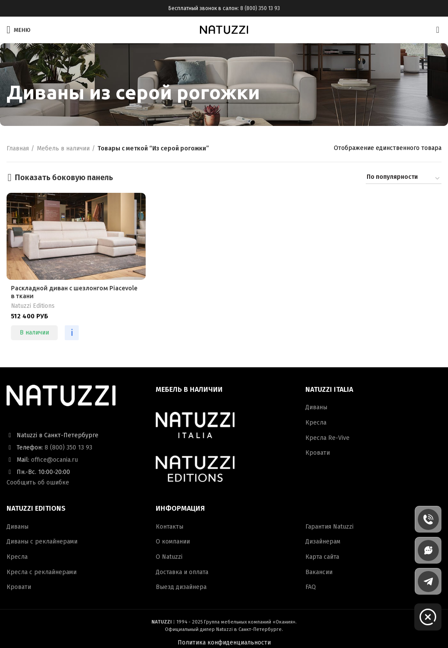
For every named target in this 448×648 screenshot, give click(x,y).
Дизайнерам (322, 541)
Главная (18, 148)
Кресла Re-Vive (327, 438)
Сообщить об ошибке (38, 482)
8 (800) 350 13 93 (260, 8)
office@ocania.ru (54, 459)
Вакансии (318, 572)
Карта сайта (322, 557)
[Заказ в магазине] (403, 178)
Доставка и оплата (182, 572)
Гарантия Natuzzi (329, 526)
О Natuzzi (169, 557)
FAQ (310, 587)
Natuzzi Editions (33, 306)
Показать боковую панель (64, 177)
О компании (173, 541)
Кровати (317, 452)
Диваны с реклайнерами (42, 541)
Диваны (316, 407)
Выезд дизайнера (181, 587)
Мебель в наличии (63, 148)
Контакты (169, 526)
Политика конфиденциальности (224, 642)
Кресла (315, 422)
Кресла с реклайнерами (42, 572)
